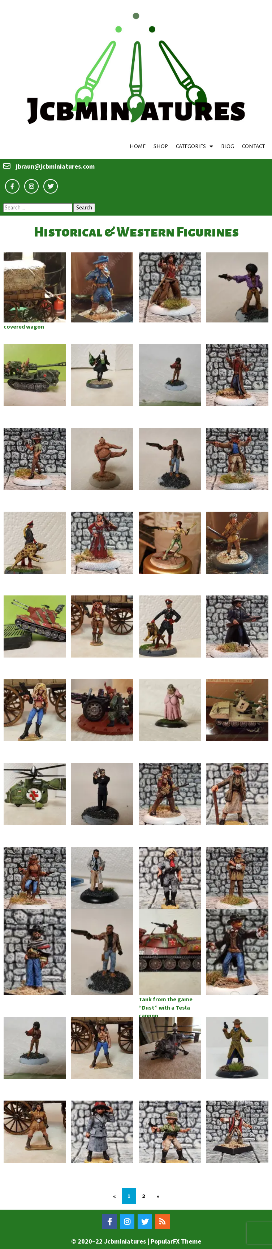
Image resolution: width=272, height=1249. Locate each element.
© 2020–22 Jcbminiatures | (111, 1241)
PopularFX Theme (176, 1241)
